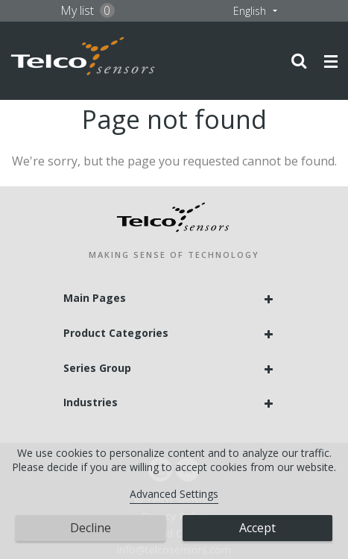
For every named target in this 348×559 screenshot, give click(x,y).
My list (87, 10)
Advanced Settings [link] (174, 494)
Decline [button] (90, 527)
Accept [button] (257, 527)
